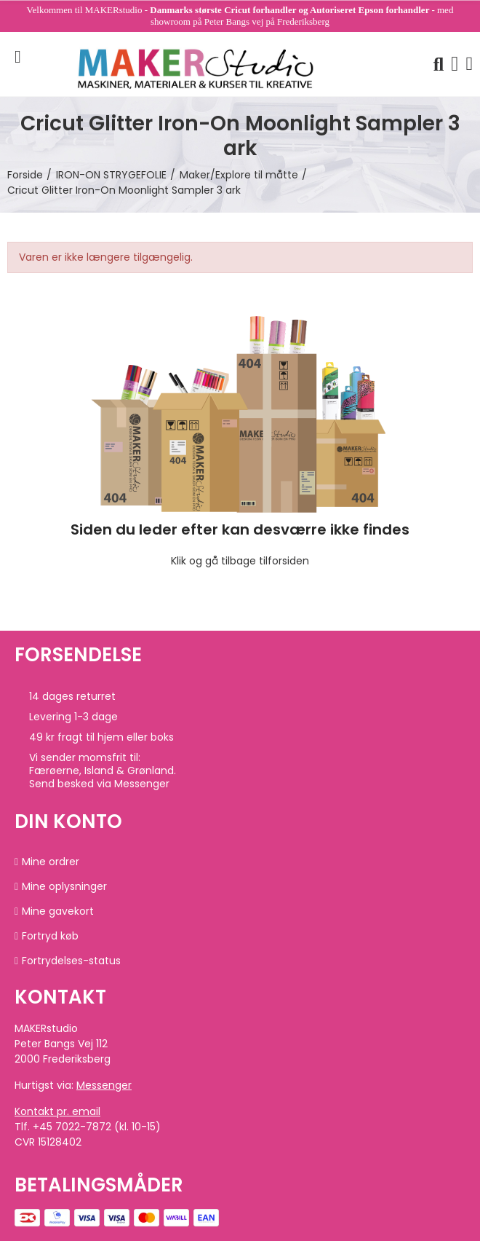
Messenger (104, 1085)
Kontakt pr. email (57, 1111)
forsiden (288, 560)
